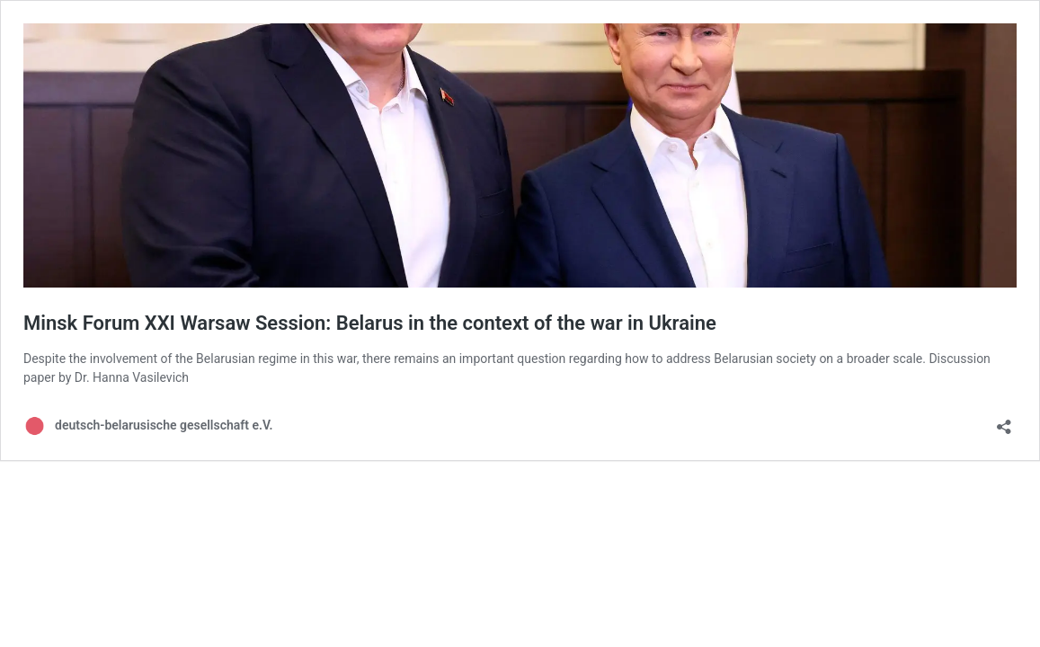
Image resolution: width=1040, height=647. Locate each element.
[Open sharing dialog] (1004, 421)
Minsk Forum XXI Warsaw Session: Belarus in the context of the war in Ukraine (369, 323)
